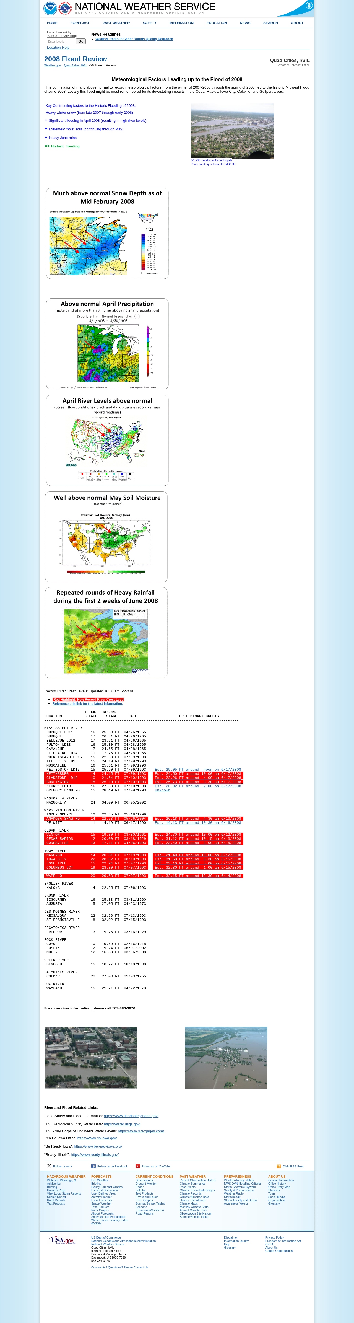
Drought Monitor (146, 1229)
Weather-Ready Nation (239, 1226)
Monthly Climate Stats (194, 1252)
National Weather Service (108, 1289)
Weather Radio (234, 1239)
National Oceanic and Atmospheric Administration (123, 1286)
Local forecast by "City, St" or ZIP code (62, 34)
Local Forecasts (101, 1245)
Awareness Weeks (236, 1249)
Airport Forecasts (102, 1259)
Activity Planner (101, 1242)
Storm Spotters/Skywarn (240, 1232)
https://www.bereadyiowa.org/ (98, 1192)
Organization (276, 1245)
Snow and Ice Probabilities (108, 1262)
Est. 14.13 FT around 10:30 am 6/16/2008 (198, 840)
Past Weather (193, 1222)
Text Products (56, 1249)
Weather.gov (52, 65)
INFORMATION (182, 23)
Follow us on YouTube (153, 1212)
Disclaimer (231, 1283)
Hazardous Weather (66, 1222)
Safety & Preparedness (239, 1235)
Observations (144, 1226)
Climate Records (191, 1239)
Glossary (274, 1249)
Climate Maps (189, 1249)
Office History (277, 1229)
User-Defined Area (103, 1239)
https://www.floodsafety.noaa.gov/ (131, 1161)
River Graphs (100, 1255)
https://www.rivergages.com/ (141, 1177)
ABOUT (297, 23)
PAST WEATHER (116, 23)
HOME (52, 23)
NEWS (245, 23)
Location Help (58, 47)
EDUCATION (217, 23)
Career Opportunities (279, 1296)
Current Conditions (154, 1222)
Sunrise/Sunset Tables (150, 1249)
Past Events (188, 1232)
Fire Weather (99, 1226)
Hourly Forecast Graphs (107, 1232)
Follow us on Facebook (109, 1212)
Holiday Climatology (193, 1245)
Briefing (52, 1232)
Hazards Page (56, 1235)
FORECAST (80, 23)
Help (227, 1289)
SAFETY (149, 23)
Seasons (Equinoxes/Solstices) (150, 1254)
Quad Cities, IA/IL (75, 65)
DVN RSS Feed (290, 1212)
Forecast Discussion (104, 1235)
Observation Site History (196, 1259)
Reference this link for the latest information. (88, 704)
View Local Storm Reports (64, 1239)
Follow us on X (59, 1212)
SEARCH (270, 23)
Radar (140, 1232)
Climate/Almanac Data (194, 1242)
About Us (277, 1222)
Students (274, 1235)
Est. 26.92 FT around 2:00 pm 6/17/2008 (198, 798)
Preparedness (237, 1222)
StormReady (232, 1242)
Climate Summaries (192, 1229)
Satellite (141, 1235)
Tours (271, 1239)
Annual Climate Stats (193, 1255)
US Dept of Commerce (106, 1283)
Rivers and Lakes (147, 1242)
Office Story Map (279, 1232)
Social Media (276, 1242)
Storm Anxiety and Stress (240, 1245)
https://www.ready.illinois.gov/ (95, 1200)
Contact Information (281, 1226)
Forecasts (101, 1222)
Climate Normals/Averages (197, 1235)
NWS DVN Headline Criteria (242, 1229)
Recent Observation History (198, 1226)
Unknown (162, 803)
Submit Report (56, 1242)
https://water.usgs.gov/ (122, 1170)
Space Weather (101, 1249)
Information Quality (236, 1286)
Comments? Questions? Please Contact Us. (120, 1313)
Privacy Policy (275, 1283)
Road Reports (56, 1245)
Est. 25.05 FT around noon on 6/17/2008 (198, 778)
